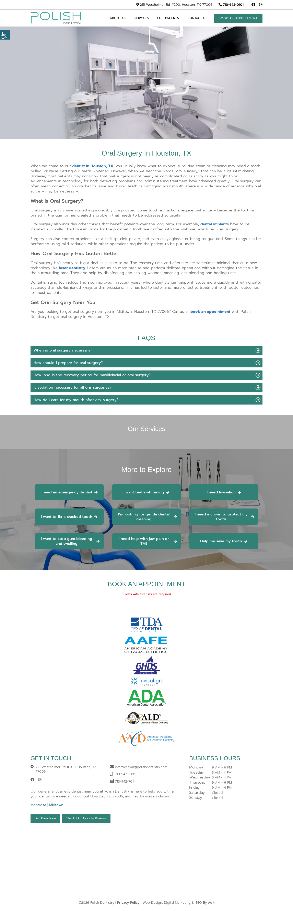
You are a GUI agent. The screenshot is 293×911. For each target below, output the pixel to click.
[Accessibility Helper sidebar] (5, 35)
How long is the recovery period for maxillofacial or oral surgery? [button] (92, 375)
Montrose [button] (39, 805)
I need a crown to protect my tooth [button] (224, 516)
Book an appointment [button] (238, 18)
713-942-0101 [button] (231, 5)
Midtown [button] (56, 805)
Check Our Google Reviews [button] (86, 818)
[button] (253, 5)
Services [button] (141, 18)
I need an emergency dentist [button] (69, 492)
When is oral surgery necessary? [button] (63, 350)
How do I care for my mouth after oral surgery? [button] (76, 400)
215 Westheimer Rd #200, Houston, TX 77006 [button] (174, 5)
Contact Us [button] (197, 18)
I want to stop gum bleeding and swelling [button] (70, 541)
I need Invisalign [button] (224, 492)
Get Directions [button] (45, 818)
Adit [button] (211, 902)
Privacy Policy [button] (128, 902)
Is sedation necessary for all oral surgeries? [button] (72, 387)
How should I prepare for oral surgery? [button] (68, 363)
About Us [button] (118, 18)
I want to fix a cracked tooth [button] (69, 517)
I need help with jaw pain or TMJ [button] (148, 541)
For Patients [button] (168, 18)
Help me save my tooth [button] (223, 541)
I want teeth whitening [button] (146, 492)
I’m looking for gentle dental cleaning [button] (147, 516)
